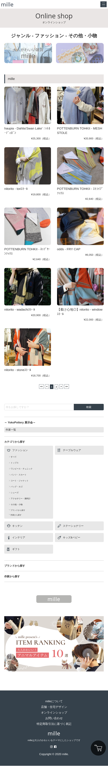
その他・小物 (17, 510)
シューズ (15, 498)
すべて (14, 462)
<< (38, 391)
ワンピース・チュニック (21, 474)
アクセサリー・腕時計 (21, 504)
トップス (15, 468)
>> (69, 391)
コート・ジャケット (20, 486)
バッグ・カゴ (17, 492)
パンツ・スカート (19, 480)
